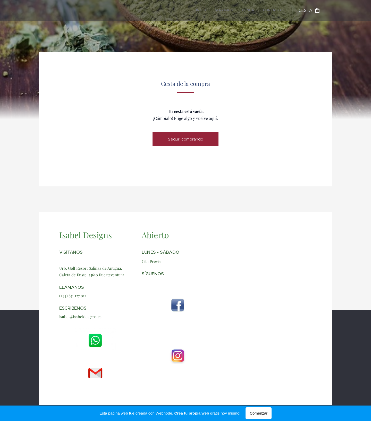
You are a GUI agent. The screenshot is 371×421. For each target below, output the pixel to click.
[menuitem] (256, 10)
